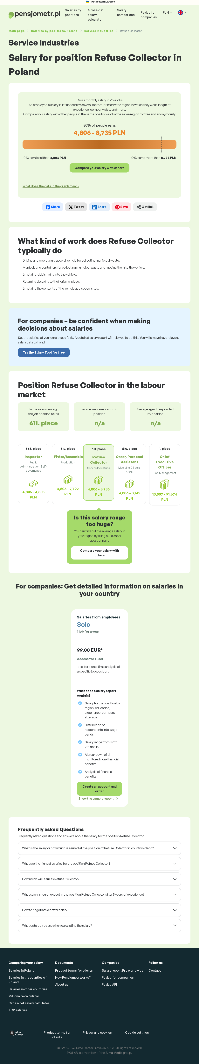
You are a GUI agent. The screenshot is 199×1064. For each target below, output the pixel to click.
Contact (154, 970)
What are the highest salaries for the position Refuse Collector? (66, 863)
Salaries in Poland (21, 970)
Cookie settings (137, 1032)
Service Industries (99, 30)
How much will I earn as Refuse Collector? (50, 879)
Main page (16, 30)
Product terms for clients (74, 970)
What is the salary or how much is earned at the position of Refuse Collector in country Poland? (88, 848)
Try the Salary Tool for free (44, 352)
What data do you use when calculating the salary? (57, 925)
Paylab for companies (149, 15)
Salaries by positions (73, 12)
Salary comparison (126, 12)
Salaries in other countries (28, 989)
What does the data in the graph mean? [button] (51, 186)
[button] (182, 13)
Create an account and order (99, 789)
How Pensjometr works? (73, 977)
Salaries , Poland (54, 30)
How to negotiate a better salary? (45, 910)
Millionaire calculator (24, 996)
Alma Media (114, 1053)
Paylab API (109, 984)
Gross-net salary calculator (96, 14)
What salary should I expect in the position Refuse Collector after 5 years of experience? (83, 894)
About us (61, 984)
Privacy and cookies (97, 1032)
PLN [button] (166, 12)
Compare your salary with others (99, 168)
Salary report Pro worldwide (122, 970)
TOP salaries (18, 1010)
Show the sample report (96, 798)
